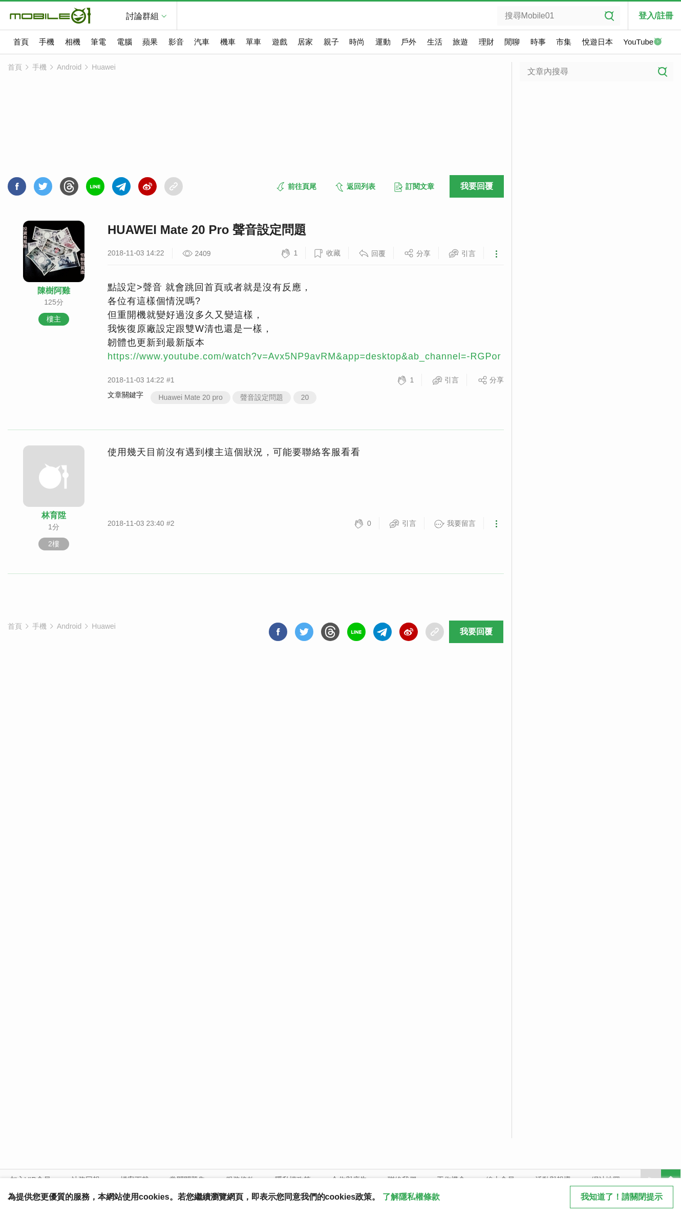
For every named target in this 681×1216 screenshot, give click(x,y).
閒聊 (512, 41)
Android (69, 67)
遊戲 (279, 41)
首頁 (21, 41)
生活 (434, 41)
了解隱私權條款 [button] (411, 1196)
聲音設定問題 (261, 397)
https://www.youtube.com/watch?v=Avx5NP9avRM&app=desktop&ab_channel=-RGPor (304, 356)
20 (305, 397)
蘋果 (150, 41)
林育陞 (53, 515)
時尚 (357, 41)
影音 (176, 41)
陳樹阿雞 (53, 290)
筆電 (98, 41)
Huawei (104, 67)
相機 (72, 41)
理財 (486, 41)
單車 (253, 41)
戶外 (408, 41)
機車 (228, 41)
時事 (538, 41)
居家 (305, 41)
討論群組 (142, 16)
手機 (46, 41)
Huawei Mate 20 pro (190, 397)
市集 (563, 41)
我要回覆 (476, 186)
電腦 (124, 41)
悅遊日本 (597, 41)
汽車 (201, 41)
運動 (383, 41)
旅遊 (460, 41)
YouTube (642, 42)
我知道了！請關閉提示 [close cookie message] (622, 1196)
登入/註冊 (656, 15)
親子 (331, 41)
